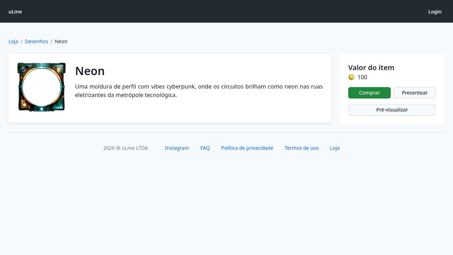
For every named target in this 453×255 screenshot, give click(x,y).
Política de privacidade (247, 147)
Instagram (177, 147)
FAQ (205, 147)
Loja (13, 41)
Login (435, 11)
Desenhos (36, 41)
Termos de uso (302, 147)
